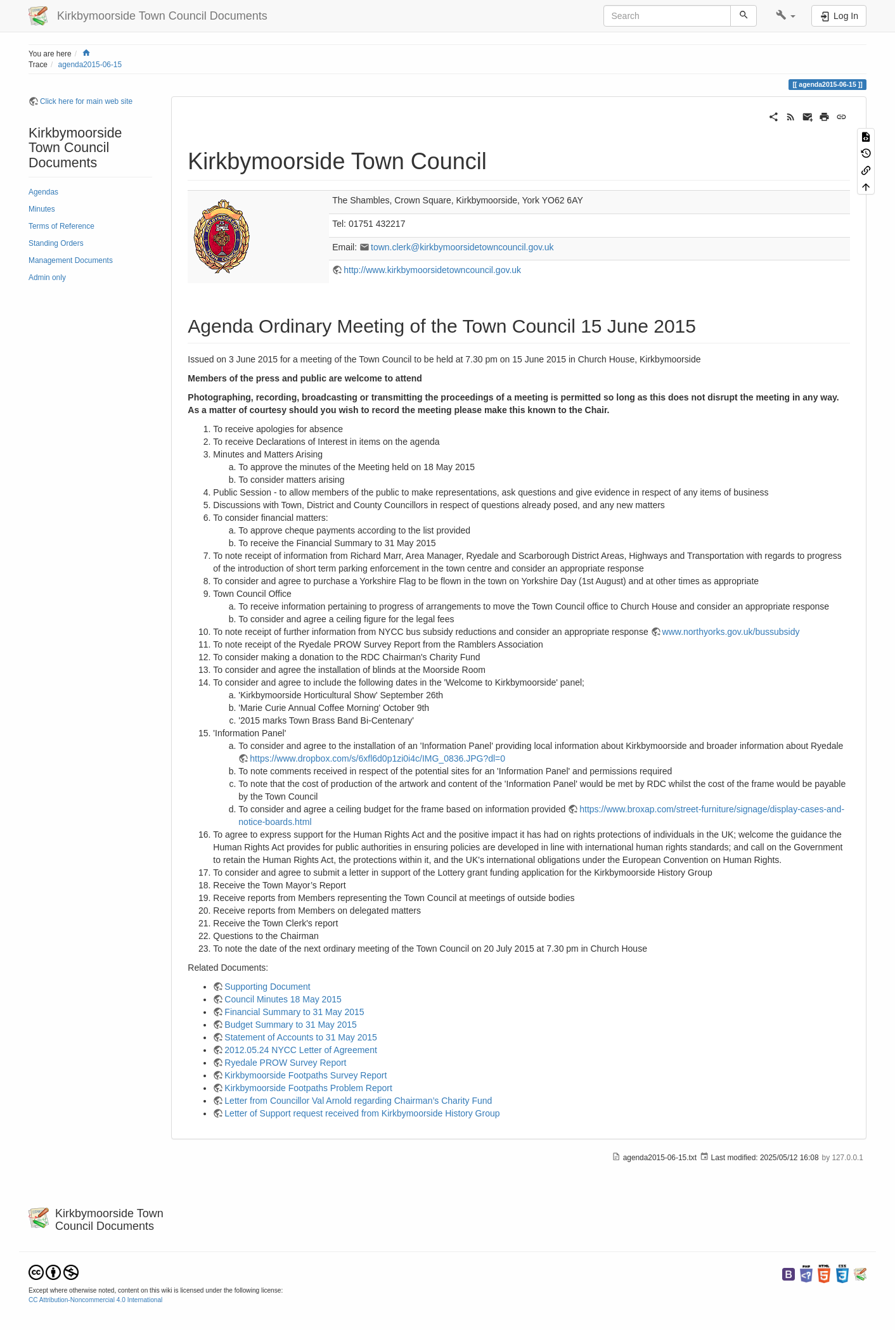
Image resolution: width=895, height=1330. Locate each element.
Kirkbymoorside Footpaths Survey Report (305, 1075)
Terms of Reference (61, 226)
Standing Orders (56, 243)
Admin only (47, 277)
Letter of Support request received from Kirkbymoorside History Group (361, 1113)
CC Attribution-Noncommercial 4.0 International (95, 1299)
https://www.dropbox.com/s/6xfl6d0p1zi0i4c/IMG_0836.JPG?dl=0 (377, 758)
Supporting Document (267, 987)
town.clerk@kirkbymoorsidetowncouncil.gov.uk (462, 247)
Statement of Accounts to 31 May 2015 (300, 1037)
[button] (785, 16)
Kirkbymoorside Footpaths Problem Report (308, 1088)
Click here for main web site (86, 101)
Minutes (42, 209)
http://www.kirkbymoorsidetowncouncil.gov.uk (432, 270)
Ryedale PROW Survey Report (285, 1063)
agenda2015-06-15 (90, 64)
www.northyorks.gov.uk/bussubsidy (731, 632)
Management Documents (71, 260)
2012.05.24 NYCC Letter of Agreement (300, 1050)
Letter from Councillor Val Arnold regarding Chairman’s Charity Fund (358, 1101)
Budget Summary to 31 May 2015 (290, 1025)
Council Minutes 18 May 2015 (282, 999)
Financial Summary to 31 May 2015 (294, 1012)
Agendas (43, 192)
